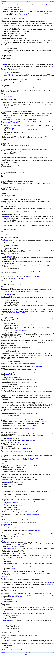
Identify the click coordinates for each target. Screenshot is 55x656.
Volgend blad (50, 1)
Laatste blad (52, 1)
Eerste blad (2, 1)
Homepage (27, 653)
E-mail (29, 653)
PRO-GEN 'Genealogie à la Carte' (27, 654)
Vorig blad (5, 1)
